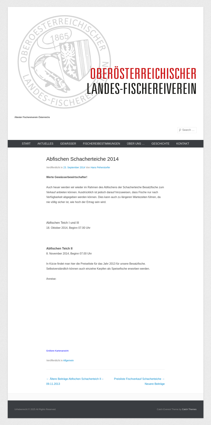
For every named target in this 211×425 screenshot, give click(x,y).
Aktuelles (45, 143)
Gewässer (68, 143)
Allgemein (68, 360)
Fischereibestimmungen (101, 143)
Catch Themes (189, 409)
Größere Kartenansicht (57, 350)
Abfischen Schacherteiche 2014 (82, 159)
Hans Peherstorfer (100, 167)
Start (26, 143)
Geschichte (160, 143)
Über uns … (136, 143)
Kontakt (182, 143)
